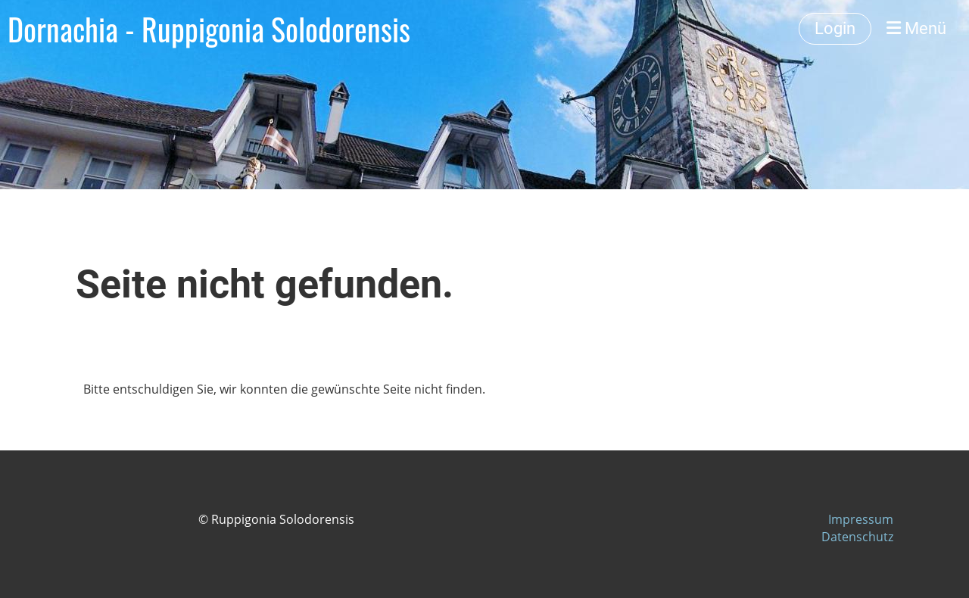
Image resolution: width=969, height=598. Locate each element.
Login (835, 28)
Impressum (860, 519)
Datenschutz (857, 536)
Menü (916, 28)
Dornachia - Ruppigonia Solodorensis (209, 29)
